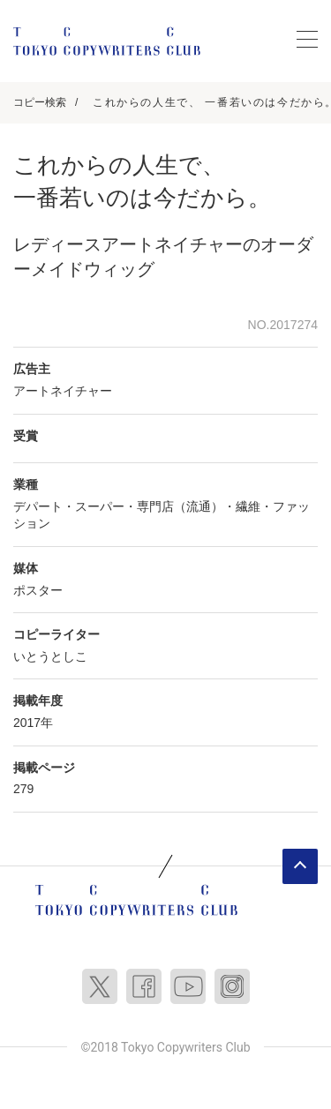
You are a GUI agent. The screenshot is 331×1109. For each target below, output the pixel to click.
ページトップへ (300, 866)
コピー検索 (39, 102)
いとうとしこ (50, 656)
